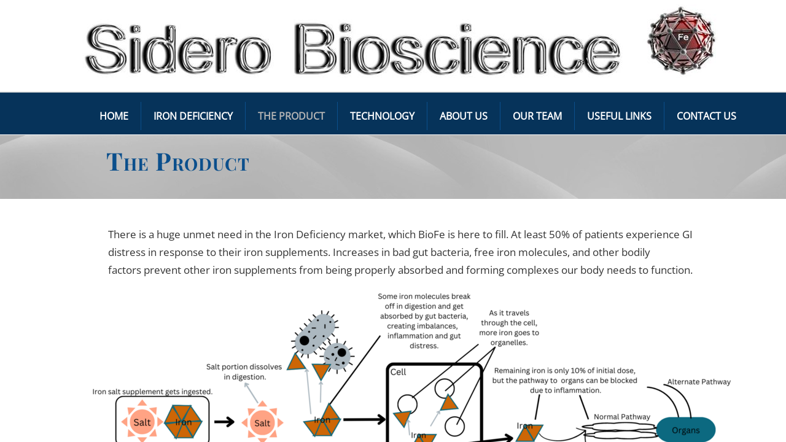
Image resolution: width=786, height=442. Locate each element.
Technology (382, 116)
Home (113, 116)
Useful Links (619, 116)
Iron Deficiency (193, 116)
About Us (464, 116)
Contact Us (706, 116)
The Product (291, 116)
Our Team (537, 116)
